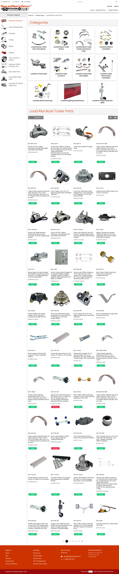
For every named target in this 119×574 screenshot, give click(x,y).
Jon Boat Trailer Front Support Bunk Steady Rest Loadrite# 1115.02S (60, 479)
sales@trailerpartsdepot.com (72, 556)
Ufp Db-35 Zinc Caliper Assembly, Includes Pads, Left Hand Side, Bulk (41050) (60, 234)
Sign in (116, 6)
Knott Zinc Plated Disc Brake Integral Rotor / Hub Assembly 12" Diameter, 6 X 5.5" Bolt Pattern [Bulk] (60, 316)
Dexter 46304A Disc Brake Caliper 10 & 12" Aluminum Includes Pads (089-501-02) (37, 315)
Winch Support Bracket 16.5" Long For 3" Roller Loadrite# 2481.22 (37, 355)
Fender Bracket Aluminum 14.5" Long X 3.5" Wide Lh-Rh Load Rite (61, 354)
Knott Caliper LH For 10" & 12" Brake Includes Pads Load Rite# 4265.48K (61, 192)
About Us (8, 558)
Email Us (17, 1)
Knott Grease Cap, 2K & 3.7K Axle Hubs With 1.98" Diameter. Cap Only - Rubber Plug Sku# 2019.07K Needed (107, 438)
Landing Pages (39, 15)
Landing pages (37, 556)
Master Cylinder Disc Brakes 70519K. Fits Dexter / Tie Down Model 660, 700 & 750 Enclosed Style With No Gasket (106, 235)
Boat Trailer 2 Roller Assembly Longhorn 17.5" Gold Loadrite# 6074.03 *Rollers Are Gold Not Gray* (83, 526)
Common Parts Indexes (40, 564)
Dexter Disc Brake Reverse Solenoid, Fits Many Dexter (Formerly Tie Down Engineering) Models (38, 235)
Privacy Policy (10, 561)
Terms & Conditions (11, 564)
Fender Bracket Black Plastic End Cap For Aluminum (107, 192)
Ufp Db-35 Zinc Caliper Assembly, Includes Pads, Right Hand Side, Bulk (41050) (38, 148)
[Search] (116, 2)
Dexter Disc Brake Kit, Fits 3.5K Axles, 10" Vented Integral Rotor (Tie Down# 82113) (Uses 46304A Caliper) (84, 235)
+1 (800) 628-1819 (69, 559)
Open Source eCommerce (105, 571)
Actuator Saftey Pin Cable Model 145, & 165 (107, 524)
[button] (36, 117)
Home (7, 553)
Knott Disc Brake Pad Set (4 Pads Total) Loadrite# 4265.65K (84, 437)
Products (30, 15)
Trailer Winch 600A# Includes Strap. (83, 147)
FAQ (7, 556)
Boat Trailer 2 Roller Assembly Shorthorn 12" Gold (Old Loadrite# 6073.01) (106, 273)
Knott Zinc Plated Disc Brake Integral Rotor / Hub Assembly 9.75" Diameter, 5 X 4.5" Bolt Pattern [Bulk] (83, 193)
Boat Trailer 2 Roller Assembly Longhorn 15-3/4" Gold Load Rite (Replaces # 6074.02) (84, 396)
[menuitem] (92, 10)
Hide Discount (37, 558)
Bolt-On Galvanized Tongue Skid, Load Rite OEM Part (106, 314)
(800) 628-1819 (6, 1)
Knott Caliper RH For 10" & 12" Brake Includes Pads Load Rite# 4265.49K (84, 315)
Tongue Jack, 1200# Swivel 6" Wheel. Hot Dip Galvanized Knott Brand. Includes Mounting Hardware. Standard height (61, 526)
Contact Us (64, 553)
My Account (36, 553)
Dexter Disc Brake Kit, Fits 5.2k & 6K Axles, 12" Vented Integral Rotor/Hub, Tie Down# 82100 (84, 479)
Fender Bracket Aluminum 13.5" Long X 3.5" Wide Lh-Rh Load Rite (38, 478)
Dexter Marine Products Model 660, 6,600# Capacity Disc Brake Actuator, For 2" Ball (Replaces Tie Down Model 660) (38, 274)
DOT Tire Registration (39, 561)
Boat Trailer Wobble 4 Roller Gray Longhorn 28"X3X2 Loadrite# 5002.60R (60, 437)
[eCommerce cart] (110, 6)
